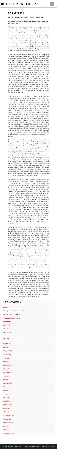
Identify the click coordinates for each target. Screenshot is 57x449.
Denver (6, 362)
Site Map (6, 329)
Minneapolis (7, 383)
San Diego (7, 419)
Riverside (6, 412)
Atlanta (6, 347)
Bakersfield (7, 351)
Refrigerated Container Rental (13, 311)
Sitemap (44, 446)
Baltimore (7, 354)
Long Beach (7, 369)
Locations (7, 322)
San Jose (6, 426)
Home (5, 307)
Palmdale (6, 401)
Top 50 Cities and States (11, 318)
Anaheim (6, 344)
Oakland (6, 390)
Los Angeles (7, 372)
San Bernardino (8, 415)
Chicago (6, 358)
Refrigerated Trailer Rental (12, 314)
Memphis (6, 376)
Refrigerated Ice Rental (19, 4)
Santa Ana (7, 430)
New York (7, 387)
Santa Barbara (8, 433)
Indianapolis (7, 365)
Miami (5, 380)
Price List (6, 325)
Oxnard (6, 397)
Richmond (7, 408)
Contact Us (7, 332)
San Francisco (8, 423)
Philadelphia (7, 405)
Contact (51, 446)
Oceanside (7, 394)
